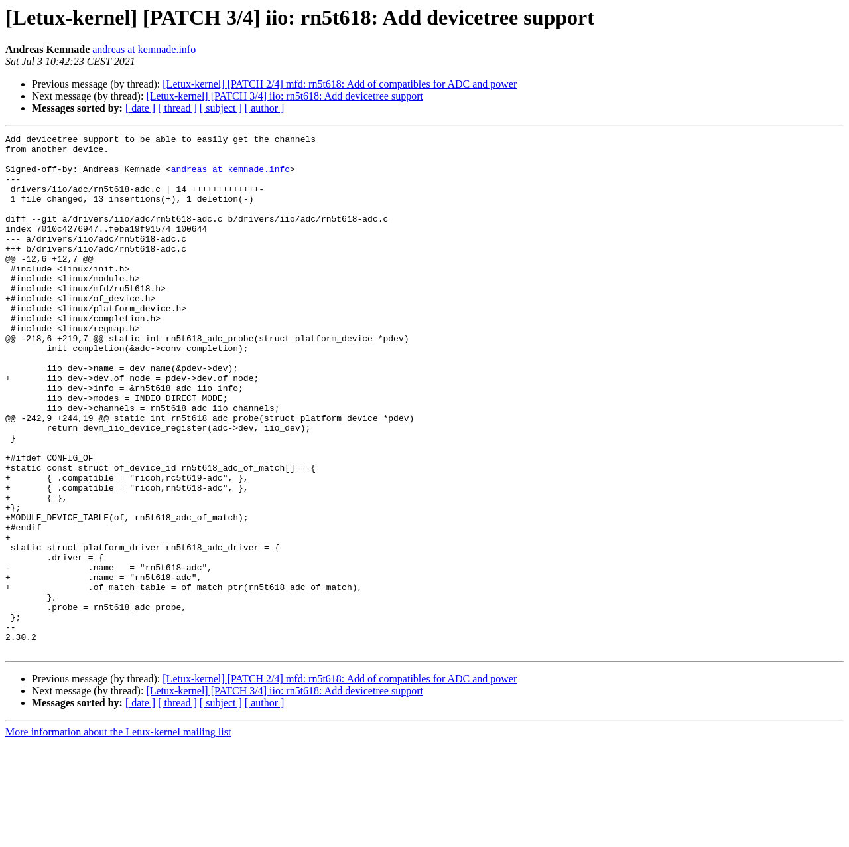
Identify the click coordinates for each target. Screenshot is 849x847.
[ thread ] (177, 108)
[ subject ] (221, 108)
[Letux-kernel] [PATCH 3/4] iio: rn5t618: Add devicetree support (284, 96)
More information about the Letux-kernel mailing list (118, 835)
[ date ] (140, 108)
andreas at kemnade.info (144, 49)
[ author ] (265, 108)
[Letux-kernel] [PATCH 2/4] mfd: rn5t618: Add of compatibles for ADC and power (340, 84)
